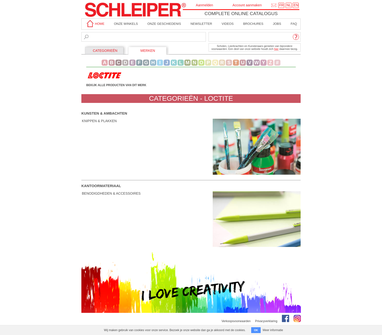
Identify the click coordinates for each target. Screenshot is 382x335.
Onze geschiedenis (164, 24)
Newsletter (201, 24)
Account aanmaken (247, 5)
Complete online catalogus (240, 13)
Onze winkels (126, 24)
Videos (228, 24)
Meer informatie (273, 330)
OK (256, 330)
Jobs (277, 24)
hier (276, 48)
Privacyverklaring (266, 321)
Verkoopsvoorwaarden (235, 321)
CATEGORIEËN (105, 51)
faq (294, 24)
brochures (253, 24)
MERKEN (148, 51)
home (95, 24)
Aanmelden (204, 5)
